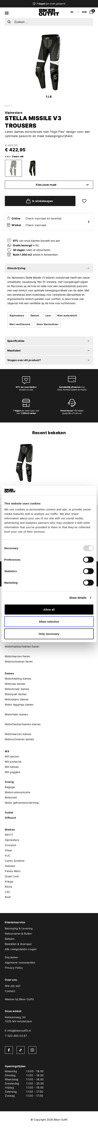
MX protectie (13, 761)
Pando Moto (12, 871)
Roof (8, 897)
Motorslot (11, 797)
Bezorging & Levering (19, 928)
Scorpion (10, 845)
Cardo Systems (14, 860)
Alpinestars (13, 112)
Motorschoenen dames (19, 739)
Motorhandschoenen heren (22, 646)
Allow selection (49, 621)
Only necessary (49, 633)
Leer (48, 315)
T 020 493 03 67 (16, 1035)
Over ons (11, 979)
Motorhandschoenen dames (22, 724)
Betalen (10, 938)
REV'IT (9, 834)
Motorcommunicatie (17, 792)
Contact (10, 991)
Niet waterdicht (67, 315)
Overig (9, 781)
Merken (10, 829)
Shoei (8, 850)
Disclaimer (11, 957)
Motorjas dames (15, 683)
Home (7, 106)
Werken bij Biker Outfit (19, 999)
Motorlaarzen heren (17, 656)
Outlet (9, 812)
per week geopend (49, 3)
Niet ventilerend (20, 324)
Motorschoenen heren (19, 661)
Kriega (9, 881)
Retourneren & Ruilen (18, 933)
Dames (35, 315)
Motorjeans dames (16, 699)
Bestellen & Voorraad (18, 944)
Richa (8, 886)
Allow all (49, 609)
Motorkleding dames (18, 678)
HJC (7, 855)
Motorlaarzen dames (18, 734)
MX (7, 751)
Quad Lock (12, 876)
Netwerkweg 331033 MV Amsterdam (18, 1019)
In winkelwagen (39, 201)
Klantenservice (15, 922)
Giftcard (10, 817)
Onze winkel (13, 1011)
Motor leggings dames (19, 704)
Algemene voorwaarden (20, 962)
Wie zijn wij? (12, 985)
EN (77, 12)
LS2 (7, 891)
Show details (78, 597)
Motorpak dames (16, 694)
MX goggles (12, 772)
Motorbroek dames (17, 688)
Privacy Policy (14, 967)
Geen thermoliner (48, 324)
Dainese (10, 865)
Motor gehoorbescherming (22, 802)
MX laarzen (12, 756)
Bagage (10, 787)
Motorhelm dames (16, 714)
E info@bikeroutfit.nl (18, 1030)
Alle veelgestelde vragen (21, 949)
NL (72, 12)
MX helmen (12, 766)
